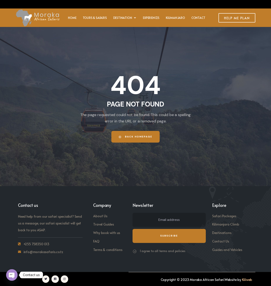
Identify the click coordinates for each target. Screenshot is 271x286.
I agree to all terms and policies (162, 250)
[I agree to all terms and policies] (135, 251)
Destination (125, 18)
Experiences (151, 18)
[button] (125, 17)
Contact (198, 18)
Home (72, 18)
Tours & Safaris (95, 18)
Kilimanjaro (175, 18)
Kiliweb (247, 279)
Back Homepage (135, 136)
